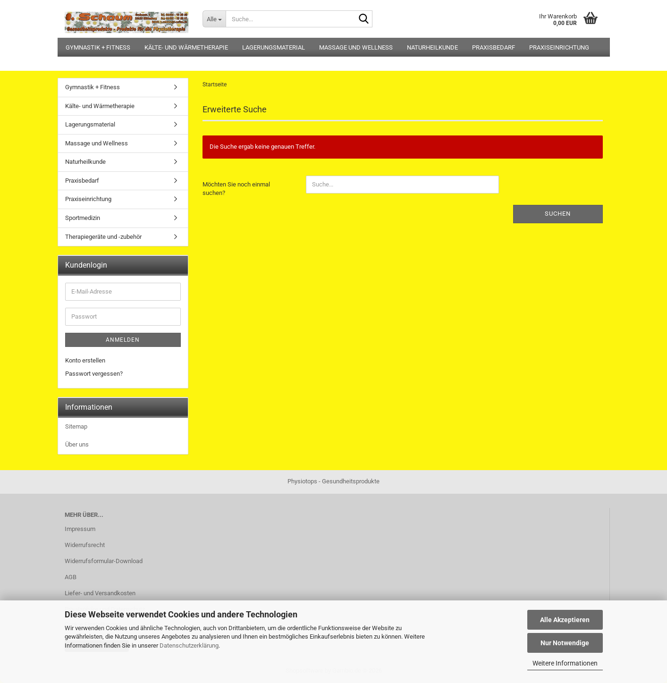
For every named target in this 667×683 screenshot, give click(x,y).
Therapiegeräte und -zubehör (103, 236)
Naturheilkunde (432, 47)
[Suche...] (214, 18)
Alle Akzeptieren (565, 620)
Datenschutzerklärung (189, 645)
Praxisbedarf (493, 47)
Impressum (80, 528)
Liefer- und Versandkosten (100, 593)
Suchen (558, 213)
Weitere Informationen (565, 663)
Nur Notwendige (564, 643)
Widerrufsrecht (85, 544)
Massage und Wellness (356, 47)
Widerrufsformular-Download (104, 561)
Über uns (77, 444)
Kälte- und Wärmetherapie (186, 47)
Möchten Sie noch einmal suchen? (236, 189)
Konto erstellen (85, 360)
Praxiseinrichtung (559, 47)
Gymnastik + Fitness (98, 47)
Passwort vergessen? (94, 373)
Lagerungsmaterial (273, 47)
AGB (70, 577)
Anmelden (123, 340)
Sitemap (76, 426)
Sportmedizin (82, 217)
